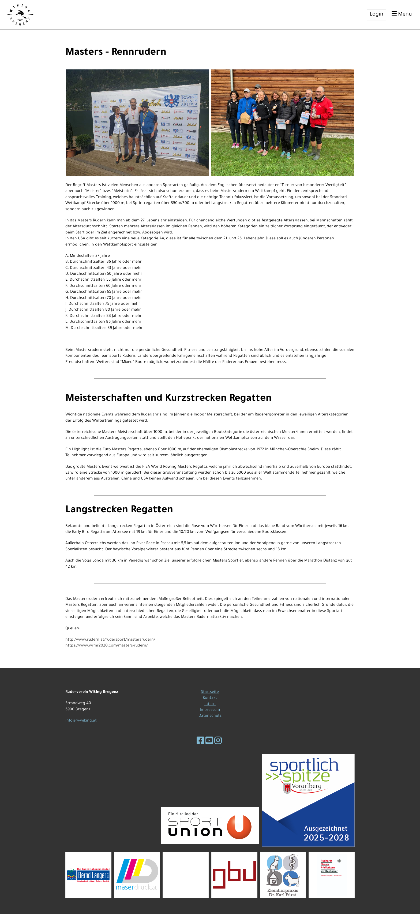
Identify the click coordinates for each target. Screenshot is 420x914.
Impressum (210, 710)
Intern (210, 704)
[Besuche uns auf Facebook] (200, 742)
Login (376, 15)
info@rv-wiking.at (81, 721)
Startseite (210, 692)
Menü (402, 14)
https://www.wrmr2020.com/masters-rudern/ (106, 646)
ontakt (211, 698)
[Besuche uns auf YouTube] (209, 742)
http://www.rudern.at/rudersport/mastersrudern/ (110, 640)
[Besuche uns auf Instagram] (218, 742)
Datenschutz (210, 716)
